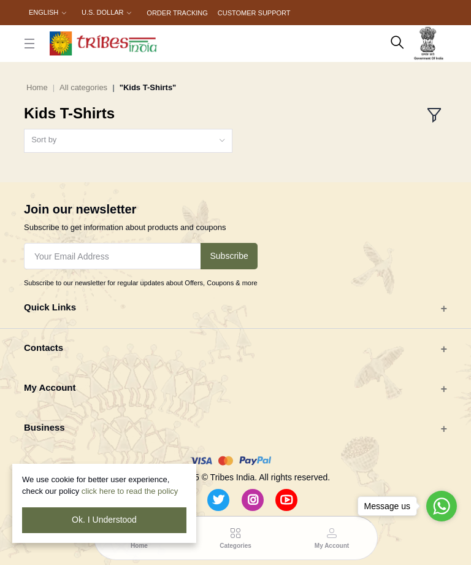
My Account (49, 387)
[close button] (29, 43)
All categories (83, 87)
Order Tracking (177, 13)
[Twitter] (218, 500)
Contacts (43, 347)
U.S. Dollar (102, 12)
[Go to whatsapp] (441, 506)
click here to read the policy (130, 491)
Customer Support (254, 13)
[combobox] (128, 141)
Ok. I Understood (104, 520)
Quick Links (50, 307)
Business (44, 427)
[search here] (397, 43)
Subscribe (229, 256)
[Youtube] (286, 500)
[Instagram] (253, 500)
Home (37, 87)
